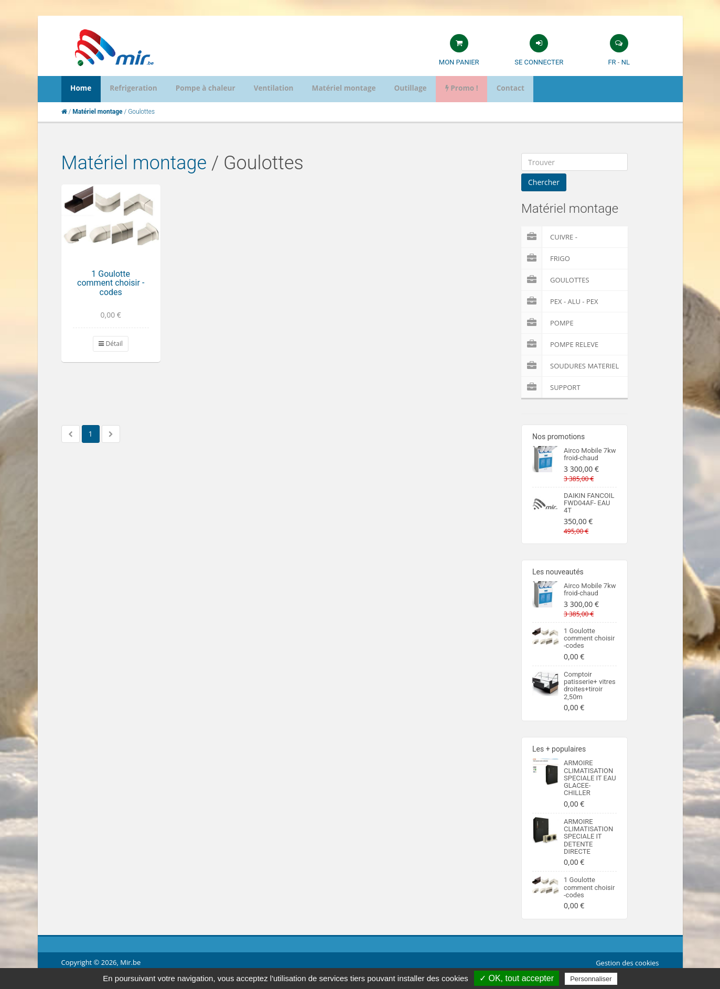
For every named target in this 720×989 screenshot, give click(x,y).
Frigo (545, 258)
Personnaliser (591, 979)
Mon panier (459, 62)
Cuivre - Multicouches (561, 236)
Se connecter (538, 62)
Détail (111, 343)
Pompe (547, 322)
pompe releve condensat (559, 344)
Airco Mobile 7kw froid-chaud (590, 454)
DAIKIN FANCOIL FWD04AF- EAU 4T (589, 503)
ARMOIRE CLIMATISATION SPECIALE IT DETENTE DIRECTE (588, 836)
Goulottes (555, 279)
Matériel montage (134, 163)
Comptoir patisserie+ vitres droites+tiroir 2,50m (590, 685)
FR (612, 62)
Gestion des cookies (627, 963)
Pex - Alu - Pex (559, 301)
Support (551, 387)
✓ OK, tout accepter (516, 978)
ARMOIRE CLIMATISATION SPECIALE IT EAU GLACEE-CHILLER (590, 778)
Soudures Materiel (570, 365)
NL (625, 62)
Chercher (544, 182)
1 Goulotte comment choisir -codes (110, 283)
